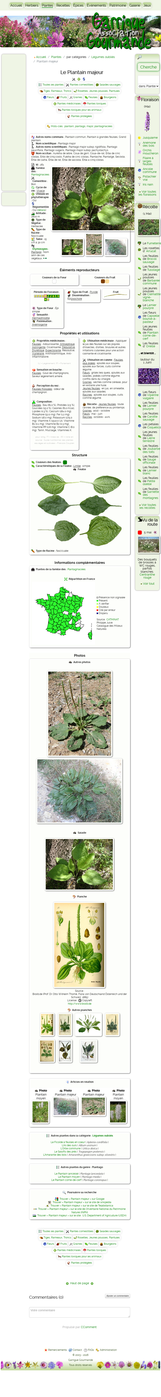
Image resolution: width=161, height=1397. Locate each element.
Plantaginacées (40, 174)
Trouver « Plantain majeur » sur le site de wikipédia (82, 1202)
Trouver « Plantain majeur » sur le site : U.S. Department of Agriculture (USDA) (81, 1215)
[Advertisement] (20, 122)
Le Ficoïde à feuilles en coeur (68, 1142)
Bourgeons (110, 97)
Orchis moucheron (150, 152)
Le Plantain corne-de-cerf (66, 1180)
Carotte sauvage (150, 418)
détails (41, 210)
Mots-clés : (57, 126)
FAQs (91, 1349)
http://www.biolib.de (79, 1003)
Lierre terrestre (149, 439)
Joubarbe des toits (151, 450)
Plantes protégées (81, 116)
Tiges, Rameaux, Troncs (57, 90)
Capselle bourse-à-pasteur (151, 319)
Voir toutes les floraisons (147, 193)
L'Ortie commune (70, 1148)
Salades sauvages (110, 84)
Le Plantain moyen (69, 1176)
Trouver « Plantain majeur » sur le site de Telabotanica (82, 1205)
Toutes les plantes (53, 84)
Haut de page (79, 1283)
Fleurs (50, 97)
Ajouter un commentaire (117, 1296)
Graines (77, 97)
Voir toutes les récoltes (147, 506)
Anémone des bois (149, 144)
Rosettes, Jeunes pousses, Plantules (99, 90)
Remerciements (57, 1349)
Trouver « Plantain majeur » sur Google (82, 1198)
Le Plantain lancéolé (66, 1173)
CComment (89, 1327)
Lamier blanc (150, 472)
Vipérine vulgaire (150, 396)
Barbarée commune (151, 282)
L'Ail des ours (69, 1145)
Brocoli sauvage (150, 260)
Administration (108, 1349)
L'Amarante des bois (54, 1154)
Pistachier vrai (149, 178)
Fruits (63, 97)
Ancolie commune (150, 170)
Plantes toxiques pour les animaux (81, 109)
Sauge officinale (149, 461)
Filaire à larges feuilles (148, 161)
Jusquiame (150, 137)
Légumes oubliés (102, 1135)
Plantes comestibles (81, 84)
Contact (77, 1349)
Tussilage (153, 269)
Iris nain (148, 184)
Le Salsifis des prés (65, 1151)
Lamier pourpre (149, 306)
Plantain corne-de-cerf (150, 335)
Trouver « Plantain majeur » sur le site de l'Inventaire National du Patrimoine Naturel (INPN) (82, 1211)
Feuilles (92, 97)
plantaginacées (103, 126)
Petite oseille (149, 482)
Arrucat (151, 251)
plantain (69, 126)
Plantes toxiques (96, 103)
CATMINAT (112, 619)
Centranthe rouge (147, 576)
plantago (80, 126)
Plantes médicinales (69, 103)
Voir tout (149, 583)
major (90, 126)
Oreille (150, 346)
